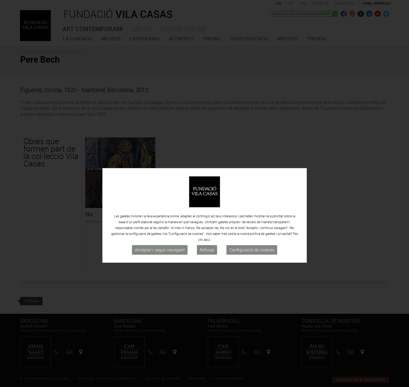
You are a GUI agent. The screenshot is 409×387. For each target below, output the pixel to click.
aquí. (207, 252)
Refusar (207, 262)
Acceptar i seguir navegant (160, 262)
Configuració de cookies (251, 262)
